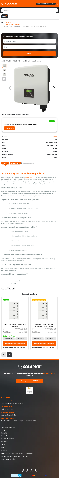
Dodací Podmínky (7, 439)
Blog (2, 447)
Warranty (4, 442)
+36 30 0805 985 (7, 409)
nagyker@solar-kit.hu (8, 415)
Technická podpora (8, 427)
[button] (54, 88)
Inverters (7, 22)
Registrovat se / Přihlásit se (15, 343)
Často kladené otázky (8, 459)
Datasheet (8, 338)
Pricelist (4, 436)
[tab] (5, 163)
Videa (3, 444)
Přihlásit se (29, 53)
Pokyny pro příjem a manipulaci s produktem (17, 453)
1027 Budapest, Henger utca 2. (12, 403)
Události (4, 450)
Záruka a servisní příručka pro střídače (14, 456)
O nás (3, 430)
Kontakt (4, 433)
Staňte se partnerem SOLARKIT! (46, 3)
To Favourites (21, 339)
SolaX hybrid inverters (12, 24)
